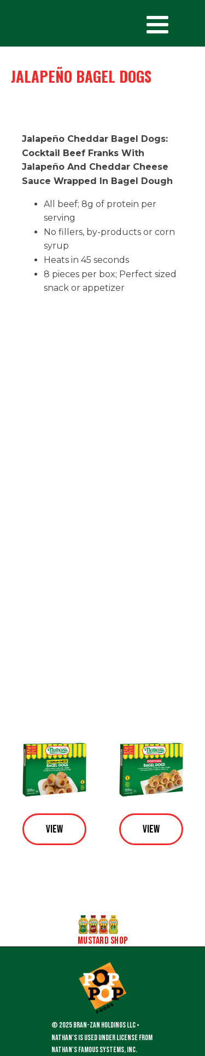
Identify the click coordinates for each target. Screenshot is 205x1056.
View (54, 829)
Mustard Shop (102, 941)
